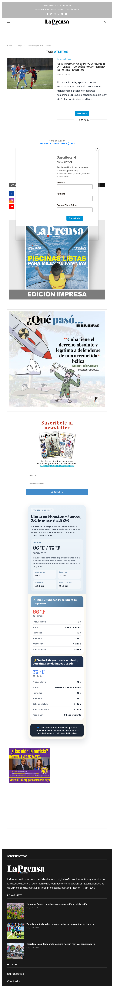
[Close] (98, 149)
